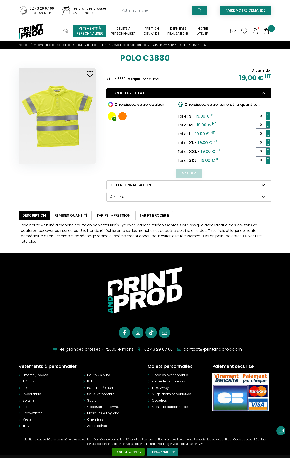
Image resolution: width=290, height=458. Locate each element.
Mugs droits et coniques (171, 394)
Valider (189, 173)
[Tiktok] (151, 332)
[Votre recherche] (155, 10)
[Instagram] (138, 332)
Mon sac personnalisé (170, 406)
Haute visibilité (98, 375)
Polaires (29, 406)
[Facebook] (124, 332)
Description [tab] (34, 215)
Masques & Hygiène (103, 413)
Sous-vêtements (100, 394)
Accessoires (97, 426)
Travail (28, 426)
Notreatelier (202, 31)
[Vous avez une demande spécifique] (233, 31)
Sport (91, 400)
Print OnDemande (151, 31)
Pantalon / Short (100, 387)
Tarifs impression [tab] (113, 215)
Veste (27, 419)
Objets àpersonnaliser (123, 31)
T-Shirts (28, 381)
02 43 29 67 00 (42, 8)
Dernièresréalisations (178, 31)
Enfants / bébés (35, 375)
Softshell (29, 400)
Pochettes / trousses (168, 381)
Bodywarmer (33, 413)
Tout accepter (128, 452)
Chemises (95, 419)
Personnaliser (162, 452)
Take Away (160, 387)
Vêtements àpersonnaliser (90, 31)
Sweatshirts (32, 394)
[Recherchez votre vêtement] (199, 10)
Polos (27, 387)
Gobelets (159, 400)
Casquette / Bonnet (103, 406)
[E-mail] (164, 332)
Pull (89, 381)
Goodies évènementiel (170, 375)
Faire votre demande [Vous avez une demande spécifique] (245, 10)
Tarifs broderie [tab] (154, 215)
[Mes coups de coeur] (244, 31)
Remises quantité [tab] (71, 215)
